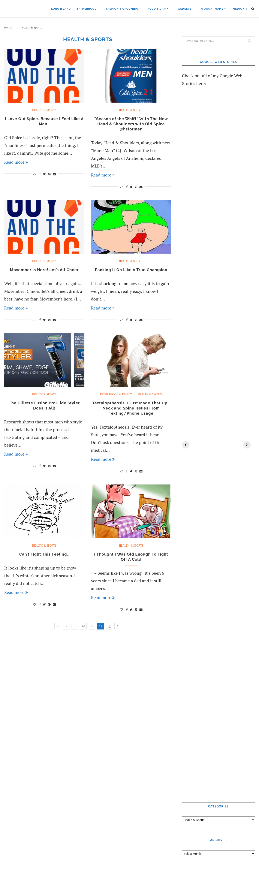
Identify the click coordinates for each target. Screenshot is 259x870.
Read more (16, 162)
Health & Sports (44, 110)
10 (83, 626)
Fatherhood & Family (116, 394)
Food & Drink (158, 8)
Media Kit (240, 8)
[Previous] (185, 444)
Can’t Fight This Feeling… (44, 554)
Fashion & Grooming (122, 8)
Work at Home (212, 8)
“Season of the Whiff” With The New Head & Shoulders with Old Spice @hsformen (131, 124)
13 (109, 626)
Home (8, 27)
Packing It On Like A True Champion (131, 270)
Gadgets (185, 8)
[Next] (247, 444)
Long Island (61, 8)
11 (92, 626)
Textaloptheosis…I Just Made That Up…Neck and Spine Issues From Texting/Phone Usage (131, 408)
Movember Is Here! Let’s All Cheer (44, 270)
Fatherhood (87, 8)
